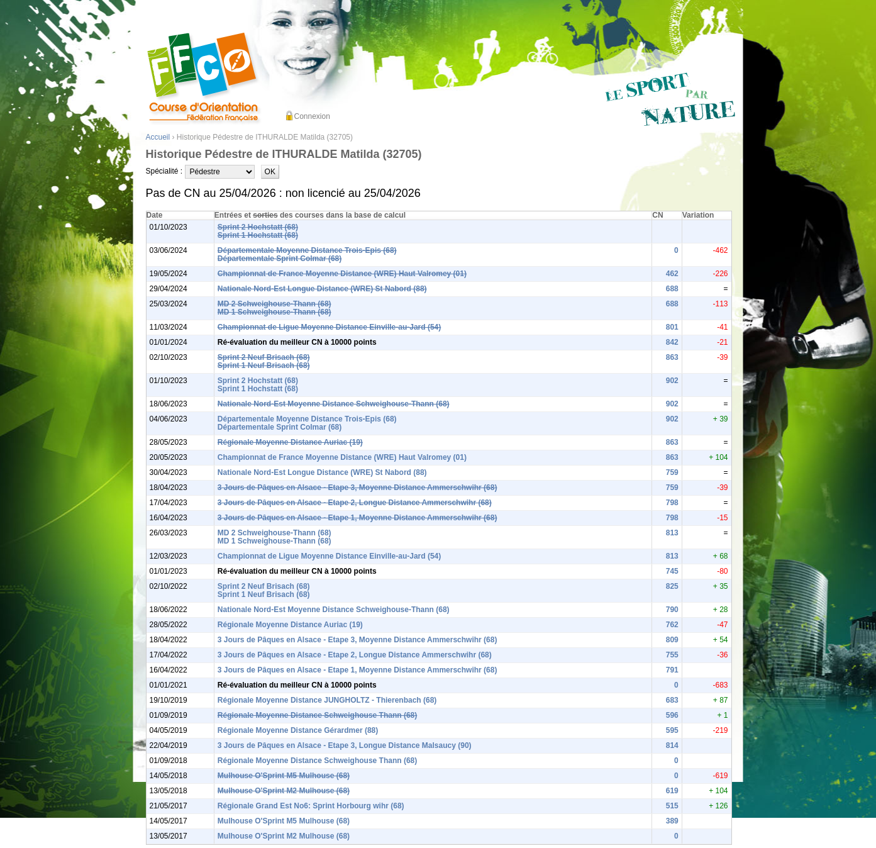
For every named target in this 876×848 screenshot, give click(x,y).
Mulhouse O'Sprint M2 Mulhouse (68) (284, 790)
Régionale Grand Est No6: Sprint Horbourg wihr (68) (311, 805)
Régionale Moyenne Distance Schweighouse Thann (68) (317, 715)
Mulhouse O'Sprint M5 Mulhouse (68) (284, 775)
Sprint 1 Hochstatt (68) (258, 235)
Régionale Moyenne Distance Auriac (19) (290, 442)
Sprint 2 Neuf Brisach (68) (264, 357)
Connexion (312, 116)
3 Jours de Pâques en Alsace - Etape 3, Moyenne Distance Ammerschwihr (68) (357, 487)
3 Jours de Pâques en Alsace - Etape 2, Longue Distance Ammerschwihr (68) (355, 502)
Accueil (158, 137)
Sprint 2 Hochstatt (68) (258, 227)
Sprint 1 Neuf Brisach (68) (264, 365)
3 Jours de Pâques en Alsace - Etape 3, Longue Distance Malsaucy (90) (345, 745)
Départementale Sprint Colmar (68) (279, 258)
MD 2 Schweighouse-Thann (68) (274, 303)
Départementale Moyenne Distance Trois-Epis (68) (307, 250)
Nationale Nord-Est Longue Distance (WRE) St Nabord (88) (322, 288)
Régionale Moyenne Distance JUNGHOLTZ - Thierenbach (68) (327, 700)
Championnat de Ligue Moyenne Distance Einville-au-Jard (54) (329, 327)
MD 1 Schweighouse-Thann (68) (274, 312)
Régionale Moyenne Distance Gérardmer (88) (298, 730)
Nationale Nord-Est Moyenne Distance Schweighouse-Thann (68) (334, 403)
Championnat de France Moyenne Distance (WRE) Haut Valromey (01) (342, 273)
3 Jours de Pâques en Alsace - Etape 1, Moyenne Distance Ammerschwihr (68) (357, 517)
